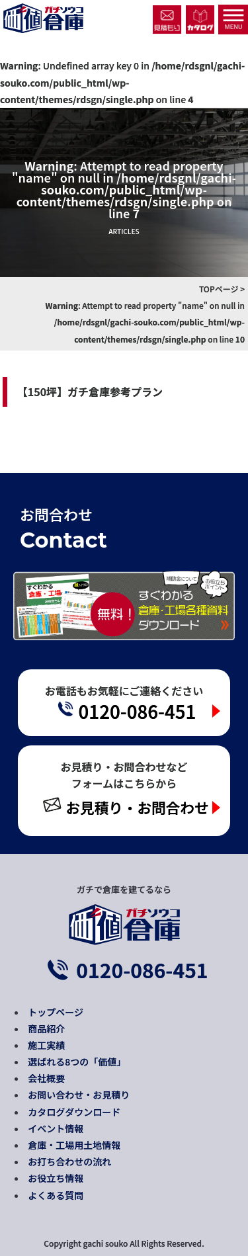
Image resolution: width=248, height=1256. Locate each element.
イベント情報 (55, 1128)
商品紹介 (46, 1028)
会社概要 (46, 1078)
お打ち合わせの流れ (69, 1161)
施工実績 (46, 1045)
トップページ (55, 1012)
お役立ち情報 (55, 1178)
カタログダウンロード (74, 1111)
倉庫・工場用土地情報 (74, 1144)
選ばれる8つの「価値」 (77, 1061)
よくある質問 (55, 1195)
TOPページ (219, 288)
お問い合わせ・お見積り (79, 1094)
